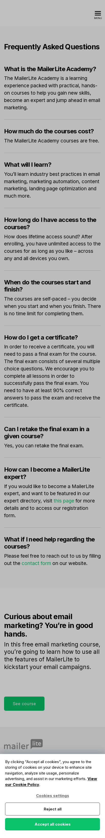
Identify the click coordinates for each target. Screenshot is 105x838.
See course (24, 703)
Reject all (53, 809)
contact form (36, 563)
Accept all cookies (53, 824)
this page (64, 501)
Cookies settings (52, 795)
